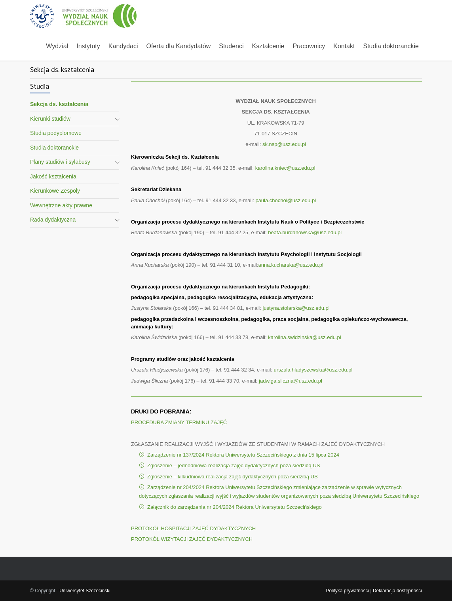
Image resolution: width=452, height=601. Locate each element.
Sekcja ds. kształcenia (59, 104)
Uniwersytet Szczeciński (84, 590)
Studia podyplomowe (56, 133)
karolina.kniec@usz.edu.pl (285, 168)
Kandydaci (123, 46)
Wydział (57, 46)
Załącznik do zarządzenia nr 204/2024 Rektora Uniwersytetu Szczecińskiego (234, 507)
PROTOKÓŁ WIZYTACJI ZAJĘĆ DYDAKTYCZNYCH (192, 539)
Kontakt (344, 46)
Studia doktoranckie (391, 46)
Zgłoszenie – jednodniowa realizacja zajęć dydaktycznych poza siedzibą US (233, 465)
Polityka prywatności (347, 590)
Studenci (231, 46)
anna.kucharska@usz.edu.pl (290, 265)
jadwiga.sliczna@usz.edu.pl (290, 381)
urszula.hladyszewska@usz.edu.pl (313, 370)
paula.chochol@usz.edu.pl (286, 200)
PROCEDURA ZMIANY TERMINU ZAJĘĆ (179, 422)
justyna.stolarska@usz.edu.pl (295, 308)
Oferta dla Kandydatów (178, 46)
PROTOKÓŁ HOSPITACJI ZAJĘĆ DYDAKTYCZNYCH (193, 528)
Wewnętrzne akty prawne (61, 205)
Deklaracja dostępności (397, 590)
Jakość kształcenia (53, 176)
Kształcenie (268, 46)
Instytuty (88, 46)
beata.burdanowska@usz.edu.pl (305, 232)
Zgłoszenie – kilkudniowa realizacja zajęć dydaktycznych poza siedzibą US (232, 477)
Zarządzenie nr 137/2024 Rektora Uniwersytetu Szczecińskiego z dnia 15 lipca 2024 (243, 455)
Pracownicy (308, 46)
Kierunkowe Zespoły (55, 191)
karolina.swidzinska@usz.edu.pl (304, 337)
